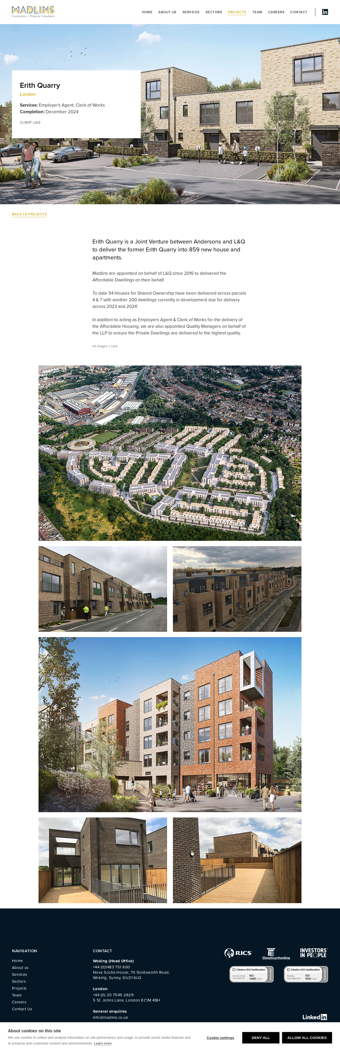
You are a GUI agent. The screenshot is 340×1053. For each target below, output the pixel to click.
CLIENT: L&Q (30, 122)
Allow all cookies (307, 1038)
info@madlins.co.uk (110, 1017)
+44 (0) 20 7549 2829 (113, 995)
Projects (237, 12)
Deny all (261, 1038)
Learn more (103, 1043)
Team (257, 12)
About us (167, 12)
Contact (299, 12)
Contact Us (22, 1009)
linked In (325, 12)
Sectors (214, 12)
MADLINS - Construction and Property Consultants (33, 12)
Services (191, 12)
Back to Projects (29, 214)
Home (147, 12)
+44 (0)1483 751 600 (111, 967)
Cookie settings (220, 1038)
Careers (276, 12)
